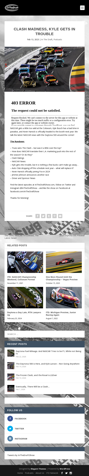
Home (20, 473)
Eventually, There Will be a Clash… (33, 386)
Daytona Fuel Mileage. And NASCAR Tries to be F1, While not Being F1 (48, 352)
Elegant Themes (38, 469)
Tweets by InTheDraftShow (20, 455)
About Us (40, 473)
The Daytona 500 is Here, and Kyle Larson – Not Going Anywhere (47, 363)
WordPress (65, 469)
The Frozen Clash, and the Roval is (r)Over (36, 375)
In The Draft (46, 39)
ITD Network (52, 473)
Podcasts (58, 39)
